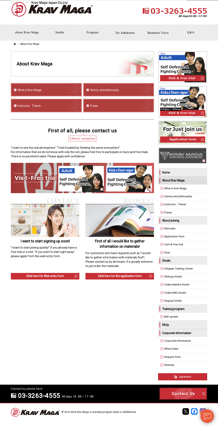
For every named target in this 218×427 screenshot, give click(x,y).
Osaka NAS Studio (175, 292)
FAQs (165, 325)
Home (166, 172)
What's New (171, 348)
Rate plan (169, 228)
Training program (173, 309)
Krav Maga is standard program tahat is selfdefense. (107, 412)
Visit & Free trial (173, 244)
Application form (174, 236)
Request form (172, 356)
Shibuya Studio (173, 276)
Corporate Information (176, 333)
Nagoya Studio (173, 300)
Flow (167, 252)
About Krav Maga (173, 180)
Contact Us (183, 394)
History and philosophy (104, 90)
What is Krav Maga (29, 90)
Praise (94, 105)
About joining (170, 220)
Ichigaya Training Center (178, 268)
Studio (166, 260)
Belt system (171, 316)
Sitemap (169, 364)
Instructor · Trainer (29, 105)
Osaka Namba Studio (177, 284)
